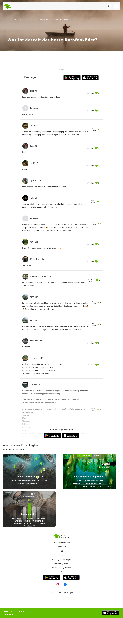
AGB (61, 551)
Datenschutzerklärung (61, 543)
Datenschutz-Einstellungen (61, 592)
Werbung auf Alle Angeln (61, 559)
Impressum (61, 547)
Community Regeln (61, 564)
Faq (61, 572)
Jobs (62, 555)
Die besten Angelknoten (61, 568)
